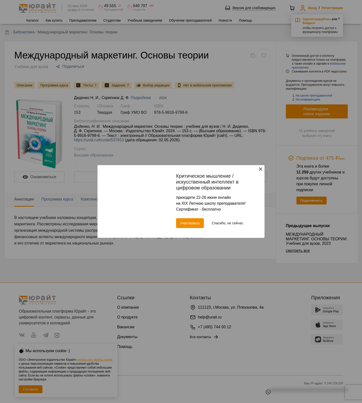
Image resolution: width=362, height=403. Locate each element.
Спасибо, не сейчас (227, 223)
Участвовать (190, 223)
